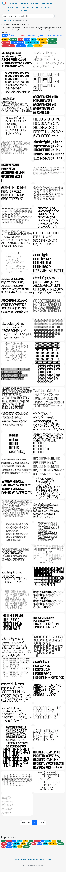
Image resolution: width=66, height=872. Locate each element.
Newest (23, 35)
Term (30, 860)
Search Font (7, 16)
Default (5, 35)
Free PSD (24, 11)
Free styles (48, 7)
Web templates (13, 7)
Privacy (35, 860)
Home (4, 20)
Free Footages (47, 3)
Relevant (41, 35)
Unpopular (57, 35)
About (42, 860)
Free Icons (25, 7)
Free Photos (24, 3)
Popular (49, 35)
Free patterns (13, 11)
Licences (23, 860)
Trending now (14, 35)
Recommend (32, 35)
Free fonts (35, 3)
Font (9, 20)
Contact (48, 860)
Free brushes (37, 7)
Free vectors (12, 3)
